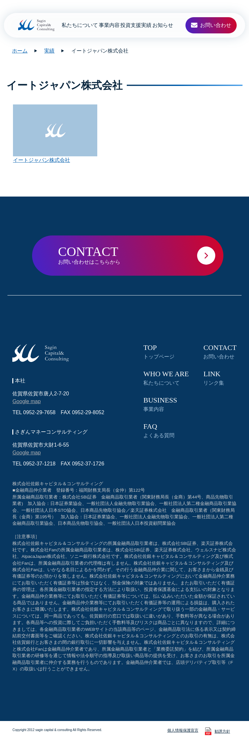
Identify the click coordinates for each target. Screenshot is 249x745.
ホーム (20, 51)
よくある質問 (158, 430)
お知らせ (162, 25)
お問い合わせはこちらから (140, 254)
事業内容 (109, 25)
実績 (49, 51)
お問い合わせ (219, 351)
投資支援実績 (135, 25)
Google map (26, 401)
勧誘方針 (222, 731)
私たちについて (80, 25)
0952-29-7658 (39, 412)
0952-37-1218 (39, 463)
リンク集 (213, 378)
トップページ (158, 351)
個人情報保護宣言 (182, 730)
